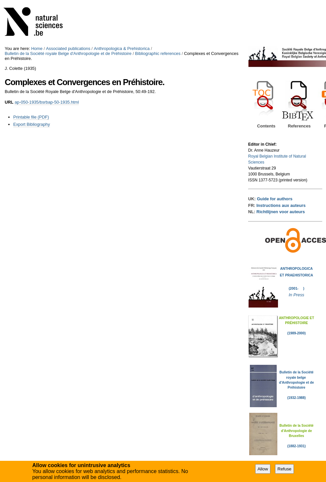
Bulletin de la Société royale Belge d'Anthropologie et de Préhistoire (68, 53)
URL (9, 102)
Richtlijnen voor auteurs (280, 211)
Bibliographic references (157, 53)
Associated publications (68, 48)
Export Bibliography (31, 124)
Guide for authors (274, 198)
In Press (296, 294)
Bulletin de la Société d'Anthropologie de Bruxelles (296, 431)
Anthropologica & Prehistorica (122, 48)
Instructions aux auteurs (281, 205)
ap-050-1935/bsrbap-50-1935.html (47, 102)
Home (36, 48)
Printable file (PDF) (31, 117)
